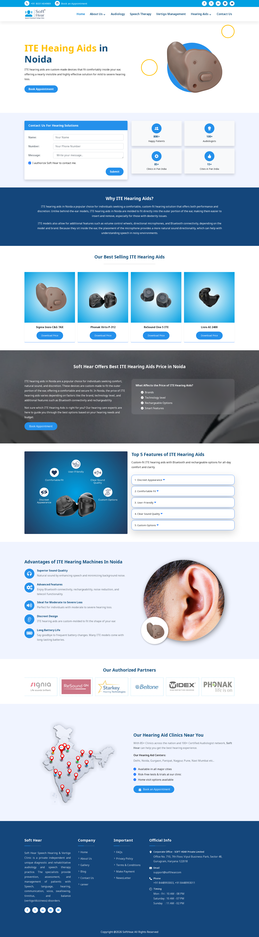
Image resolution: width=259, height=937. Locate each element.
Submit (114, 171)
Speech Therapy (140, 14)
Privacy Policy (123, 858)
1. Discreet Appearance (150, 479)
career (83, 884)
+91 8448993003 (163, 883)
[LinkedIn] (218, 3)
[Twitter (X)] (211, 3)
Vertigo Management (171, 14)
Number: (33, 146)
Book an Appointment (154, 789)
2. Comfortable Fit (147, 491)
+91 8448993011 (185, 883)
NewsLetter (122, 878)
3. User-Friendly (145, 502)
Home (80, 14)
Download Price (49, 335)
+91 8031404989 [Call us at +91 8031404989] (41, 3)
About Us (98, 14)
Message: (34, 155)
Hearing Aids (201, 14)
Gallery (83, 865)
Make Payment (124, 871)
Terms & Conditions (127, 865)
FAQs (118, 852)
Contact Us (224, 14)
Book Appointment (41, 89)
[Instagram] (225, 3)
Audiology (118, 14)
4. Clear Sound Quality (149, 513)
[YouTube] (232, 3)
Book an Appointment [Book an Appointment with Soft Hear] (74, 3)
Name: (32, 137)
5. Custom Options (147, 525)
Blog (82, 871)
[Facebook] (204, 3)
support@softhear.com (167, 872)
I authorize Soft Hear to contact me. (54, 163)
